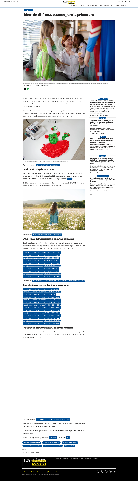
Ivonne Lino (102, 153)
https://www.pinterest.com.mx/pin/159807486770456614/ (42, 307)
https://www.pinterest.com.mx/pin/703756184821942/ (40, 268)
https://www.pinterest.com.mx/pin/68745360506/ (39, 294)
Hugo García (102, 133)
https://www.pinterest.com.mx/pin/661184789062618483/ (42, 305)
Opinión (117, 5)
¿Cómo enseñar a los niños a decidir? (47, 165)
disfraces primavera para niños (32, 446)
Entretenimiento (105, 5)
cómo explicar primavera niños (53, 446)
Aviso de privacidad (42, 472)
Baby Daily (52, 437)
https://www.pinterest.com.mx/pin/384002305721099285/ (42, 321)
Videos (123, 5)
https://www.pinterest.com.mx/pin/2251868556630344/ (41, 318)
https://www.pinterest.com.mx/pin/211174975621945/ (40, 271)
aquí (68, 437)
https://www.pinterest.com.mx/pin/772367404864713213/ (42, 302)
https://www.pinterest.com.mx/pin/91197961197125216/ (41, 255)
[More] (78, 5)
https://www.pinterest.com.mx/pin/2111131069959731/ (41, 313)
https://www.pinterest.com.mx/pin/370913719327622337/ (42, 300)
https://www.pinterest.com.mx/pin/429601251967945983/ (42, 274)
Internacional (92, 5)
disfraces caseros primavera (51, 442)
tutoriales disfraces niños (70, 442)
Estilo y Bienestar (28, 10)
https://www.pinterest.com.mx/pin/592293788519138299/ (42, 315)
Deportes (74, 5)
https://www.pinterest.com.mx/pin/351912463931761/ (40, 289)
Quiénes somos (26, 472)
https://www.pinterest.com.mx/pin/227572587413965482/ (42, 292)
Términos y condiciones (54, 472)
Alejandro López (103, 172)
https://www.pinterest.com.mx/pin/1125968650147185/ (41, 258)
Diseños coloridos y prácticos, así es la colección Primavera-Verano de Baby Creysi (58, 281)
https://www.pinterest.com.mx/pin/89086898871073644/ (41, 310)
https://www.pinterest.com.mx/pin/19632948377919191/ (41, 263)
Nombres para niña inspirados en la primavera (47, 235)
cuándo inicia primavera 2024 (32, 442)
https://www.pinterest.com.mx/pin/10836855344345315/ (41, 260)
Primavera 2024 (69, 446)
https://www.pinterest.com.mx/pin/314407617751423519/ (42, 253)
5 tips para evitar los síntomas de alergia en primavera (53, 419)
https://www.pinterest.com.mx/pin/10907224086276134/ (41, 323)
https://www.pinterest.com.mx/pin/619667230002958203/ (42, 276)
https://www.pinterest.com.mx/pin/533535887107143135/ (42, 266)
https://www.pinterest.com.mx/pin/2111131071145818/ (41, 297)
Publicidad (34, 472)
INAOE (70, 179)
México (83, 5)
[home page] (69, 2)
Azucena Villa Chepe (104, 115)
